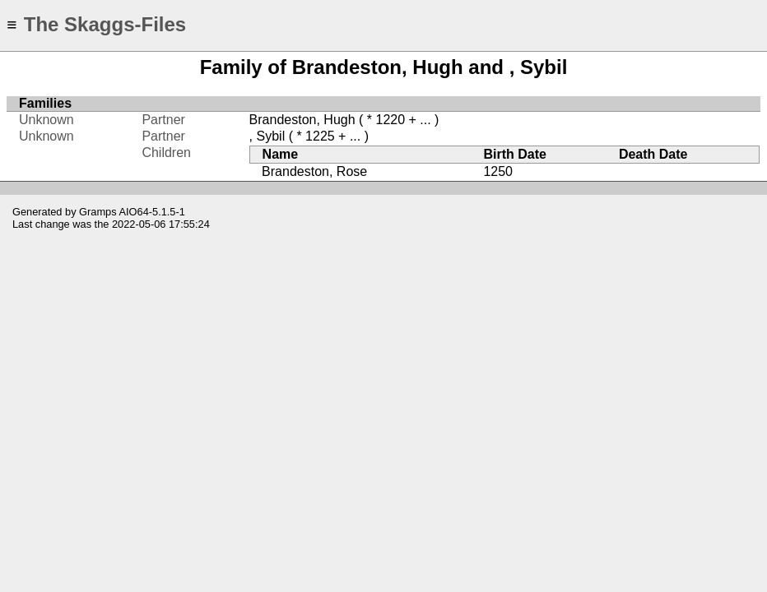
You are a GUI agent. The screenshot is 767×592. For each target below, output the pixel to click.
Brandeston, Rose (314, 171)
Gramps (98, 212)
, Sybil (267, 136)
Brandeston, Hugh (302, 120)
